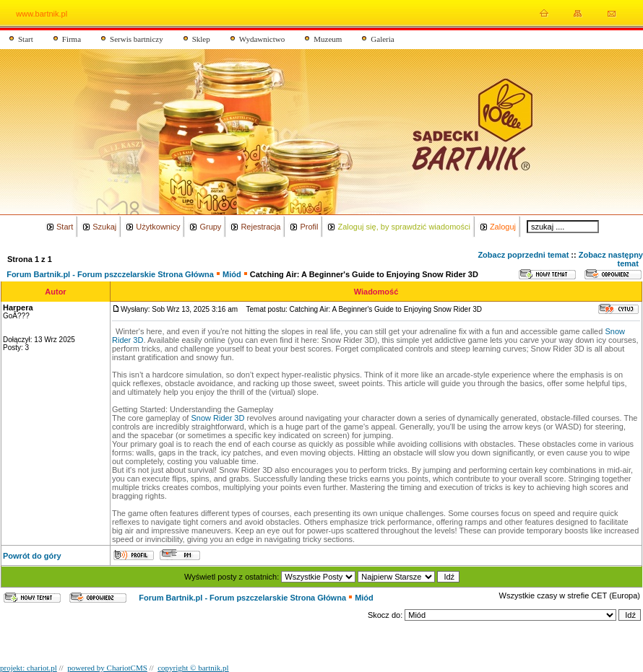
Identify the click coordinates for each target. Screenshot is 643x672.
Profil (309, 226)
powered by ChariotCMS (107, 667)
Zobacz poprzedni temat (523, 254)
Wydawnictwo (262, 39)
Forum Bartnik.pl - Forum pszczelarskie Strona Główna (110, 274)
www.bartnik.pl (41, 13)
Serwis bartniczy (136, 39)
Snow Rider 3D (217, 418)
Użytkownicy (158, 226)
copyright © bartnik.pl (192, 667)
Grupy (210, 226)
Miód (232, 274)
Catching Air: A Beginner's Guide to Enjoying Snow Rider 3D (364, 274)
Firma (71, 39)
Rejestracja (260, 226)
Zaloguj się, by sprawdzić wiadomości (403, 226)
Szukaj (104, 226)
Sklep (201, 39)
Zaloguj (503, 226)
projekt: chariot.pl (28, 667)
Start (25, 39)
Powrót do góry (32, 555)
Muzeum (328, 39)
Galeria (382, 39)
